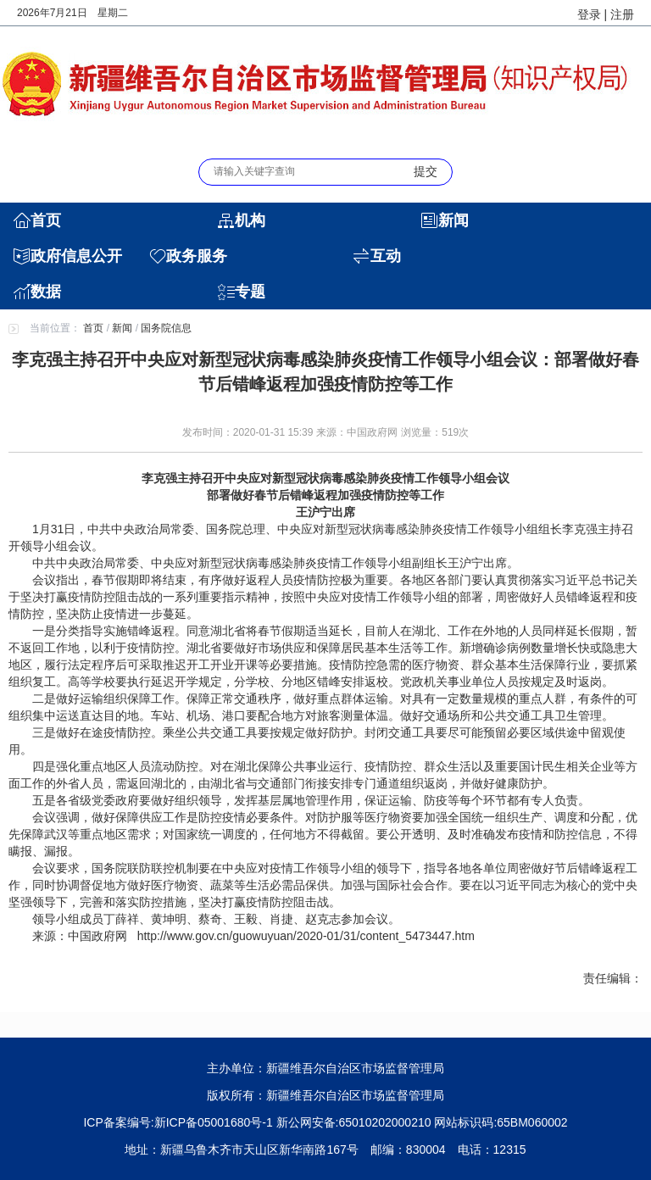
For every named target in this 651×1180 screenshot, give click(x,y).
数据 (46, 291)
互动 (385, 256)
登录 (589, 14)
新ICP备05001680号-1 (213, 1122)
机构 (250, 220)
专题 (250, 291)
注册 (622, 14)
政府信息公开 (76, 256)
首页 (46, 220)
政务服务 (196, 256)
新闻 (453, 220)
